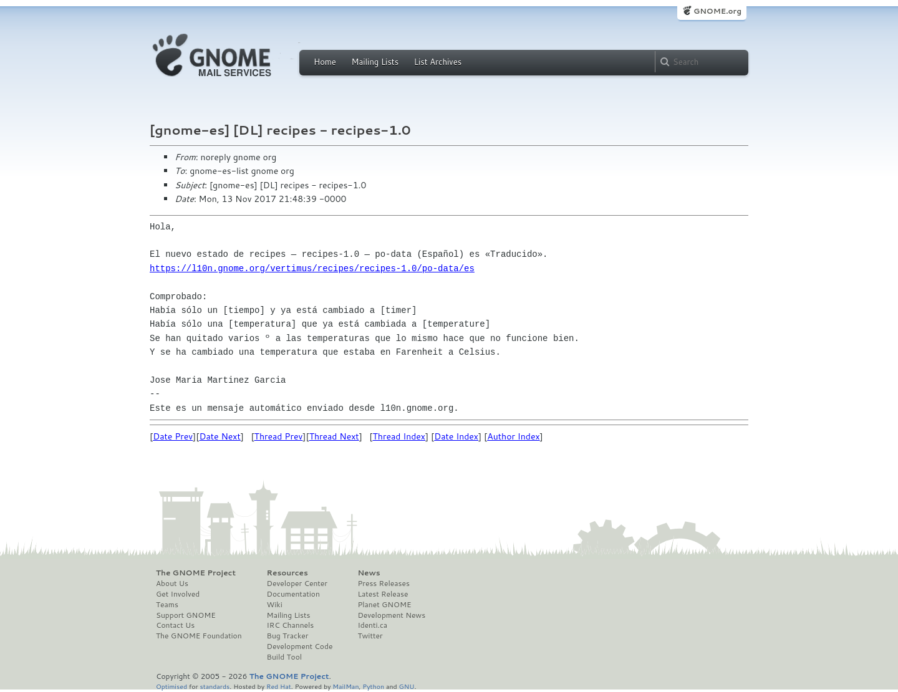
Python (373, 686)
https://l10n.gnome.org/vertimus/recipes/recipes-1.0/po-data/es (312, 268)
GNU (407, 686)
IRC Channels (290, 625)
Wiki (274, 605)
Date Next (219, 436)
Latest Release (382, 594)
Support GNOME (186, 615)
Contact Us (175, 625)
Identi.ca (372, 625)
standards (214, 686)
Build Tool (284, 657)
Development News (391, 615)
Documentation (293, 594)
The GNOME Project (196, 573)
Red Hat (278, 686)
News (368, 573)
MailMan (345, 686)
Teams (167, 605)
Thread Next (334, 436)
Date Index (456, 436)
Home (325, 61)
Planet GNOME (384, 605)
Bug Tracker (288, 636)
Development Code (300, 646)
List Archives (437, 61)
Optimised (171, 686)
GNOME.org (717, 11)
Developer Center (297, 584)
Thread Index (399, 436)
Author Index (513, 436)
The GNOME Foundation (199, 636)
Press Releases (383, 584)
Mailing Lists (374, 61)
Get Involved (178, 594)
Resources (287, 573)
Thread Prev (278, 436)
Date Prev (173, 436)
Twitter (369, 636)
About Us (172, 584)
